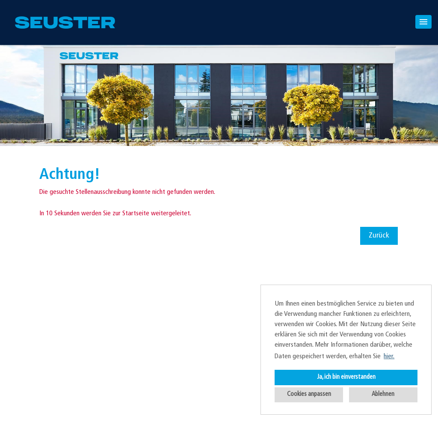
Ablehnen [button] (383, 394)
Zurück (379, 236)
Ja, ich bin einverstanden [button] (346, 377)
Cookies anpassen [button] (309, 394)
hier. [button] (389, 356)
